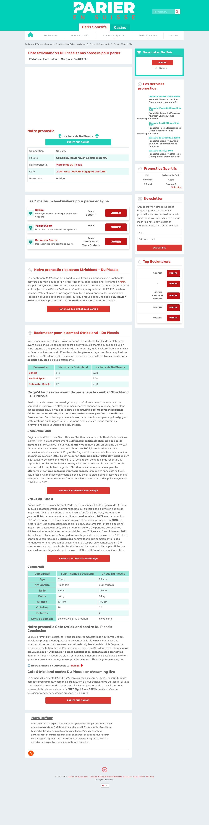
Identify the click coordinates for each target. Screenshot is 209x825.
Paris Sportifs (94, 27)
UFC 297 (61, 150)
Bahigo (39, 209)
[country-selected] (103, 785)
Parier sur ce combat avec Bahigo (78, 308)
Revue (161, 68)
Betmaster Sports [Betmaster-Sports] (39, 384)
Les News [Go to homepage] (174, 35)
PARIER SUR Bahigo (78, 142)
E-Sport (148, 184)
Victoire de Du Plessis (69, 164)
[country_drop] (107, 785)
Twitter (142, 777)
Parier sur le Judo (171, 175)
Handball (148, 179)
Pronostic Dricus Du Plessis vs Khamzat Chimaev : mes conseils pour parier (158, 116)
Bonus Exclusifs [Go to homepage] (80, 35)
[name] (159, 232)
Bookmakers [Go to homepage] (50, 35)
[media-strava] (31, 753)
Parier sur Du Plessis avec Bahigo (78, 558)
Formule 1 (171, 184)
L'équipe (93, 777)
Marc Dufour (42, 718)
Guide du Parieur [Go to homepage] (148, 35)
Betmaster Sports (46, 240)
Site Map (150, 777)
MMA (122, 281)
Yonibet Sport (43, 225)
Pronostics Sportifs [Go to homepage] (114, 35)
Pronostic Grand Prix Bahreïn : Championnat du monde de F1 (165, 155)
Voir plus (176, 187)
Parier (162, 62)
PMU (147, 175)
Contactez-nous (130, 777)
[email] (159, 239)
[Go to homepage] (30, 36)
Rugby (170, 179)
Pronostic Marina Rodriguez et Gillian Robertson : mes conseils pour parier (159, 131)
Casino (120, 27)
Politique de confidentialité (110, 777)
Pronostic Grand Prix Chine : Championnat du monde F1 (164, 101)
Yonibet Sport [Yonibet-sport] (37, 378)
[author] (50, 59)
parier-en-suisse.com (78, 777)
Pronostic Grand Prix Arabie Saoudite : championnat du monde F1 (163, 144)
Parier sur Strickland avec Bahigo (78, 490)
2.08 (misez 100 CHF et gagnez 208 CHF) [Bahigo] (81, 171)
